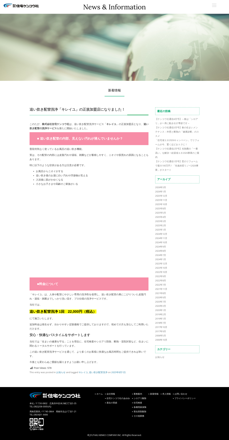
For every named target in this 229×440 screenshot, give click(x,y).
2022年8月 (160, 280)
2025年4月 (160, 216)
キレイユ (83, 372)
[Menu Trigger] (214, 5)
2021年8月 (160, 293)
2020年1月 (160, 310)
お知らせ (60, 372)
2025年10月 (161, 204)
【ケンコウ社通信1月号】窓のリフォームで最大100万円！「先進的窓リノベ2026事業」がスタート (176, 165)
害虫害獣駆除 (140, 411)
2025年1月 (160, 229)
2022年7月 (160, 284)
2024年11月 (161, 238)
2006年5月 (160, 335)
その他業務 (139, 415)
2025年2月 (160, 225)
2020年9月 (160, 297)
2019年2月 (160, 314)
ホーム (99, 393)
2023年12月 (161, 263)
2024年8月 (160, 250)
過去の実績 (112, 402)
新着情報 (154, 393)
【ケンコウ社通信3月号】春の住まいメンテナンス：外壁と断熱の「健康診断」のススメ (177, 131)
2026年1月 (160, 191)
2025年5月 (160, 212)
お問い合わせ (180, 393)
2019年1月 (160, 318)
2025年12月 (161, 195)
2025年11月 (161, 200)
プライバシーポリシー (185, 398)
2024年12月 (161, 233)
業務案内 (138, 393)
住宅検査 (138, 402)
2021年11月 (161, 289)
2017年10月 (161, 327)
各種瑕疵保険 (140, 407)
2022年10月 (161, 272)
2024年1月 (160, 259)
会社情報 (111, 393)
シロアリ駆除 (140, 398)
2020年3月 (160, 305)
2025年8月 (160, 208)
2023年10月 (161, 267)
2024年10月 (161, 242)
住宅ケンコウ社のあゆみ (118, 398)
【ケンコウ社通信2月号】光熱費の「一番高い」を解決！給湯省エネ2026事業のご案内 (177, 153)
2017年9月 (160, 331)
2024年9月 (160, 246)
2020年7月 (160, 301)
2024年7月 (160, 255)
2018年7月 (160, 322)
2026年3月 (160, 187)
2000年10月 (161, 339)
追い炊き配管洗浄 (98, 372)
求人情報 (166, 393)
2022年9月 (160, 276)
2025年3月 (160, 221)
